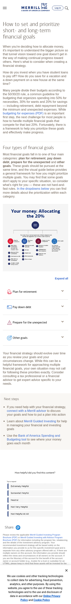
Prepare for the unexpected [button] (30, 322)
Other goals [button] (20, 338)
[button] (4, 8)
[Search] (66, 8)
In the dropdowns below (33, 188)
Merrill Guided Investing (40, 421)
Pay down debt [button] (22, 307)
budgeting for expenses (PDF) (23, 113)
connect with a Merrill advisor (26, 410)
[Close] (66, 570)
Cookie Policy (42, 600)
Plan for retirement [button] (25, 291)
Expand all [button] (61, 278)
